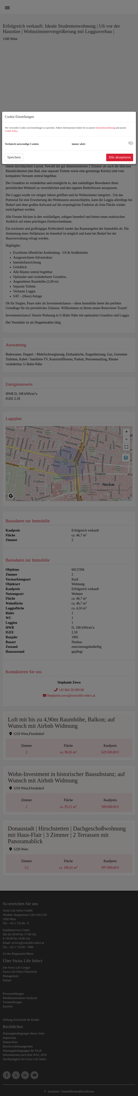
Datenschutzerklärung (105, 127)
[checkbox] (130, 143)
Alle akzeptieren (120, 157)
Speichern (14, 157)
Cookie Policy (11, 131)
